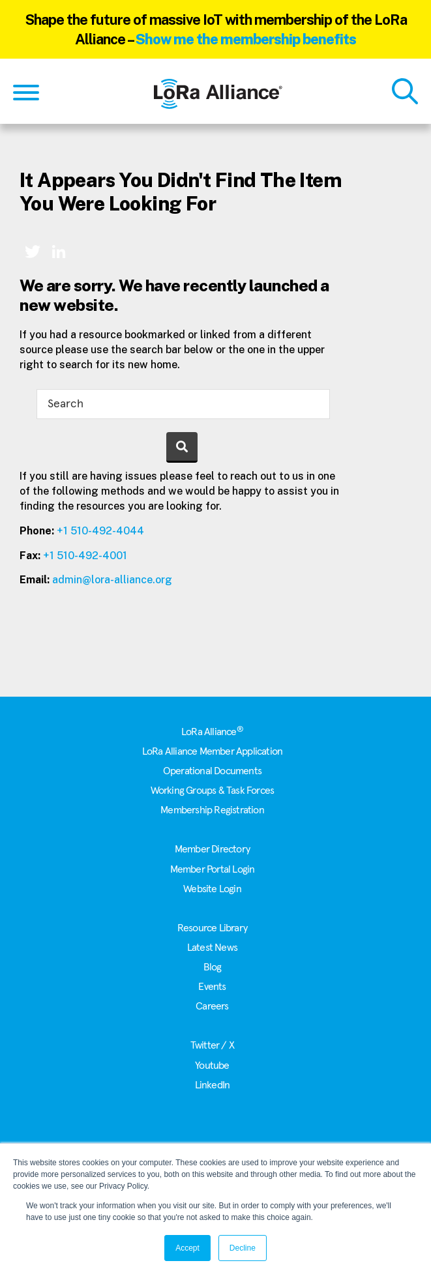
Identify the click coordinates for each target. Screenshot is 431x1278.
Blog (212, 967)
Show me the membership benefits (246, 39)
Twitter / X (212, 1045)
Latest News (212, 947)
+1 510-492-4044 (100, 531)
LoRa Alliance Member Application (212, 751)
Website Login (212, 889)
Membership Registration (212, 810)
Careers (212, 1006)
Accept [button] (187, 1248)
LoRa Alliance (212, 732)
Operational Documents (212, 771)
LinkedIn (212, 1085)
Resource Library (212, 928)
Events (212, 986)
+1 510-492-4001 (85, 555)
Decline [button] (243, 1248)
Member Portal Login (212, 869)
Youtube (212, 1065)
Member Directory (212, 849)
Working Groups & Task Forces (213, 790)
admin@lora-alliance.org (112, 580)
